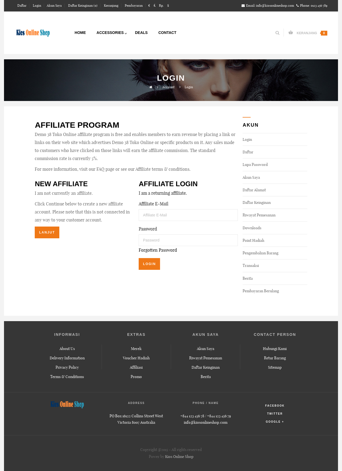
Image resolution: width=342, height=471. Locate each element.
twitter (275, 413)
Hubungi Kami (275, 348)
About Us (67, 348)
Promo (136, 376)
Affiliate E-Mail (153, 204)
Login (189, 87)
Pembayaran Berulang (261, 291)
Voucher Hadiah (136, 358)
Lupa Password (255, 164)
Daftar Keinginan (257, 202)
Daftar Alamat (254, 190)
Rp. (161, 5)
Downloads (252, 227)
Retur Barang (275, 358)
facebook (275, 405)
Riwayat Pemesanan (259, 215)
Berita (248, 278)
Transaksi (251, 265)
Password (148, 229)
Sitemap (275, 367)
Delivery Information (67, 358)
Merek (136, 348)
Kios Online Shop (179, 456)
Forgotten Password (158, 250)
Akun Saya (251, 177)
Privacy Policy (67, 367)
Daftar (248, 152)
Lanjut (47, 232)
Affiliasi (136, 367)
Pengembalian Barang (260, 253)
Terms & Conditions (67, 376)
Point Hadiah (253, 240)
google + (275, 421)
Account (168, 87)
